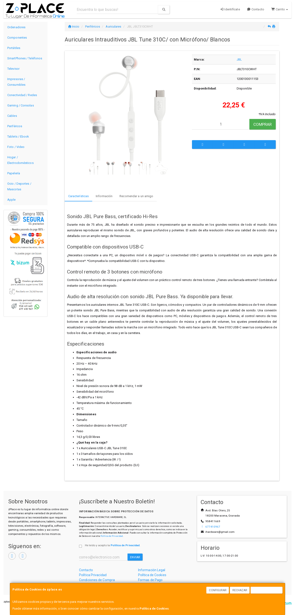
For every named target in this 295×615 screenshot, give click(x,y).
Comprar (262, 124)
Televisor (13, 68)
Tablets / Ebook (18, 136)
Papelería (13, 173)
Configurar (218, 590)
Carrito (279, 9)
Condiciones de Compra (97, 580)
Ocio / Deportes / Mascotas (19, 186)
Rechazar (239, 590)
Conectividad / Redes (22, 95)
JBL (239, 59)
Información (104, 196)
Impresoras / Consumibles (16, 81)
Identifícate (230, 9)
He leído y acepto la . (112, 545)
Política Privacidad (93, 575)
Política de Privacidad (111, 536)
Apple (11, 199)
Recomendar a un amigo (136, 196)
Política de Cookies (154, 608)
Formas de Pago (150, 580)
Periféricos (14, 126)
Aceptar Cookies (266, 590)
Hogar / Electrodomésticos (20, 160)
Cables (12, 116)
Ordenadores (16, 27)
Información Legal (151, 570)
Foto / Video (15, 147)
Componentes (17, 37)
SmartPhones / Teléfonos (24, 58)
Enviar (135, 557)
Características (78, 196)
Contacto (255, 9)
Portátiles (13, 48)
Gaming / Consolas (20, 105)
